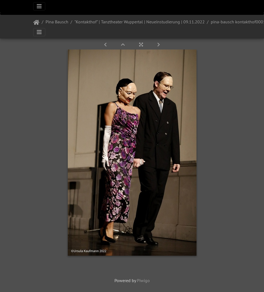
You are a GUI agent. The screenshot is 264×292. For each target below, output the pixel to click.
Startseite (36, 22)
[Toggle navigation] (39, 6)
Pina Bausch (57, 21)
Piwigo (143, 280)
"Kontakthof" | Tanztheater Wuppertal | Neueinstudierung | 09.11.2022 (139, 21)
